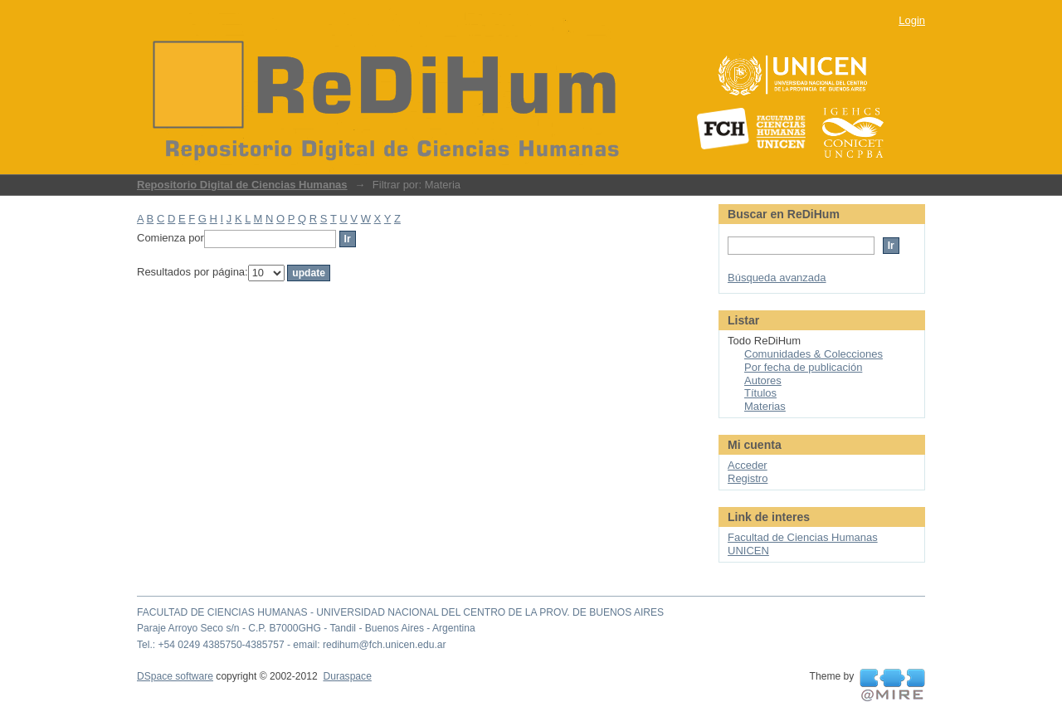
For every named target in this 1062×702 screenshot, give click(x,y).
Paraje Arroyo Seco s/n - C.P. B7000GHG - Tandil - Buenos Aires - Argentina (306, 628)
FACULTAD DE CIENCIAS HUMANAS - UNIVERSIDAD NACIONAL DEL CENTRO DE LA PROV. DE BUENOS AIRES (400, 612)
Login (912, 20)
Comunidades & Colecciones (813, 354)
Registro (747, 478)
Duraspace (347, 676)
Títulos (760, 393)
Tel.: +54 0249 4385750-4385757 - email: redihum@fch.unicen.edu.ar (291, 645)
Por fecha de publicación (803, 367)
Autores (763, 380)
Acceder (747, 465)
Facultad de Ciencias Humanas (803, 537)
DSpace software (175, 676)
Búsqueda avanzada (777, 277)
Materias (765, 406)
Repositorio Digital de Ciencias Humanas (242, 184)
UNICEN (748, 550)
